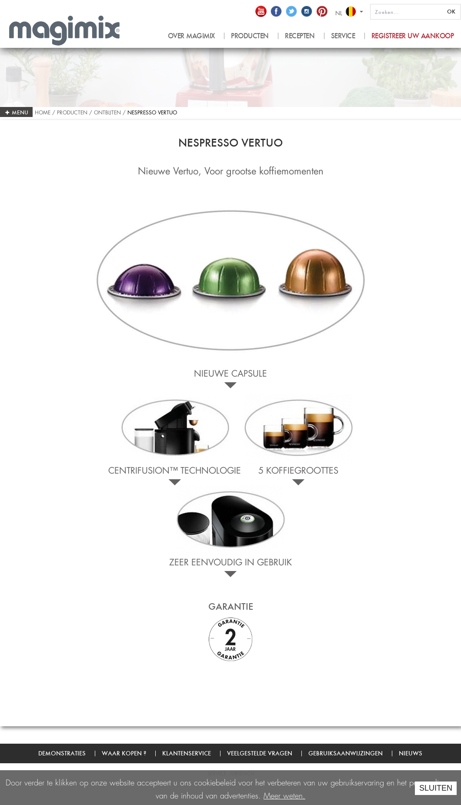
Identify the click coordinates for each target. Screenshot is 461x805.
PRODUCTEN (250, 35)
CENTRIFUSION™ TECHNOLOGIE (174, 468)
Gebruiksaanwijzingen (345, 753)
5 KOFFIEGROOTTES (298, 468)
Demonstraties (62, 753)
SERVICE (343, 35)
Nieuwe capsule (230, 371)
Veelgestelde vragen (259, 753)
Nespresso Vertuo (152, 111)
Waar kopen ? (124, 753)
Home (43, 111)
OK (451, 11)
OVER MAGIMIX (191, 35)
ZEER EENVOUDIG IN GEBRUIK (230, 560)
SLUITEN (435, 788)
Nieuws (410, 753)
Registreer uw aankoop (412, 35)
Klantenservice (186, 753)
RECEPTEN (299, 35)
